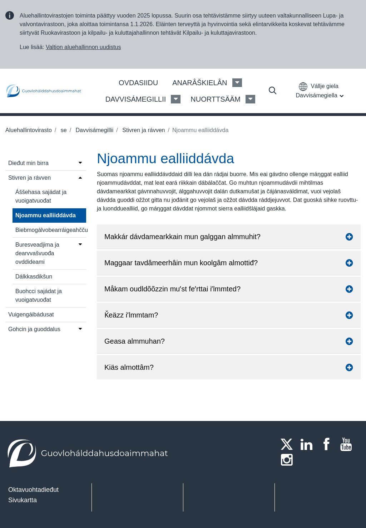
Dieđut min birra (28, 163)
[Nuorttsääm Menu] (250, 99)
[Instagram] (289, 459)
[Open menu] (80, 162)
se (62, 130)
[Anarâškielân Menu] (237, 82)
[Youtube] (348, 444)
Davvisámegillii (93, 130)
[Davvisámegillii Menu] (175, 99)
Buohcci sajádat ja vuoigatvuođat (38, 295)
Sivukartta (22, 500)
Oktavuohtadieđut (33, 489)
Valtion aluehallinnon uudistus (83, 47)
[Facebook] (328, 444)
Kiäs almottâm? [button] (228, 367)
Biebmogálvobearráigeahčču (50, 230)
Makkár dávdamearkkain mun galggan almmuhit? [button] (228, 236)
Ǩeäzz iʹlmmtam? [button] (228, 315)
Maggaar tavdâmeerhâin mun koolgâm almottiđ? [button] (228, 262)
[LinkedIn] (309, 444)
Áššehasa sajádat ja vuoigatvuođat (40, 196)
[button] (321, 90)
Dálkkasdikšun (33, 276)
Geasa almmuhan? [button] (228, 341)
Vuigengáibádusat (31, 314)
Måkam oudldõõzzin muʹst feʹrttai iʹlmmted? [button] (228, 289)
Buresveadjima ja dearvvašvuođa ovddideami (37, 253)
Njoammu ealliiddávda (45, 215)
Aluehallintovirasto (28, 130)
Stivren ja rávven (143, 130)
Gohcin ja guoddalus (34, 329)
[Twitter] (289, 444)
